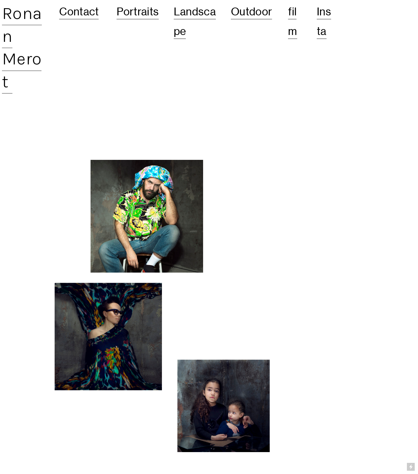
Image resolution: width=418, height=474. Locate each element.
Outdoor (251, 11)
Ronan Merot (22, 47)
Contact (79, 11)
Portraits (138, 11)
